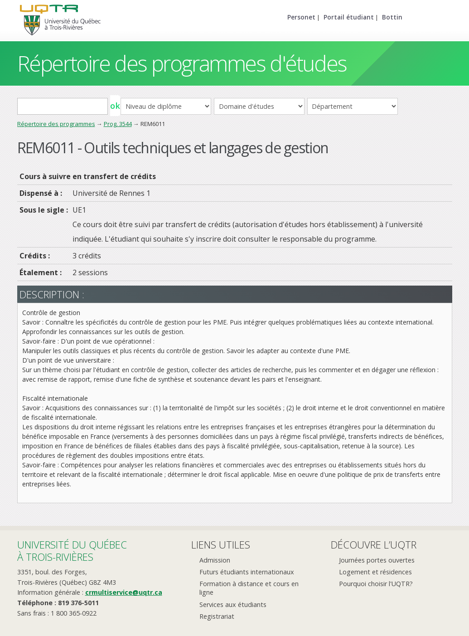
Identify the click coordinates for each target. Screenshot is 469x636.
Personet (301, 17)
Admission (214, 560)
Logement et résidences (375, 572)
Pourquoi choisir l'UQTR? (376, 583)
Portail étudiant (349, 17)
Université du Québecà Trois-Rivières (72, 550)
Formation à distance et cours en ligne (249, 588)
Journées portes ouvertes (377, 560)
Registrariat (216, 616)
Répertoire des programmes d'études (182, 63)
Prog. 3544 (118, 124)
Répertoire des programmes (56, 124)
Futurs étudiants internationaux (246, 572)
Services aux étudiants (232, 604)
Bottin (392, 17)
